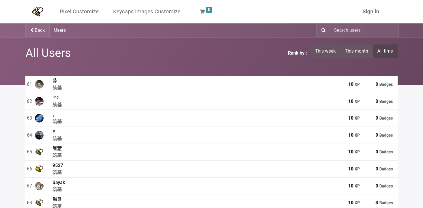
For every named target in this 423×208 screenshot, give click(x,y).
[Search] (322, 31)
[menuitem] (79, 12)
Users (60, 30)
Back (37, 30)
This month (356, 51)
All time (385, 51)
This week (325, 51)
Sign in (370, 11)
